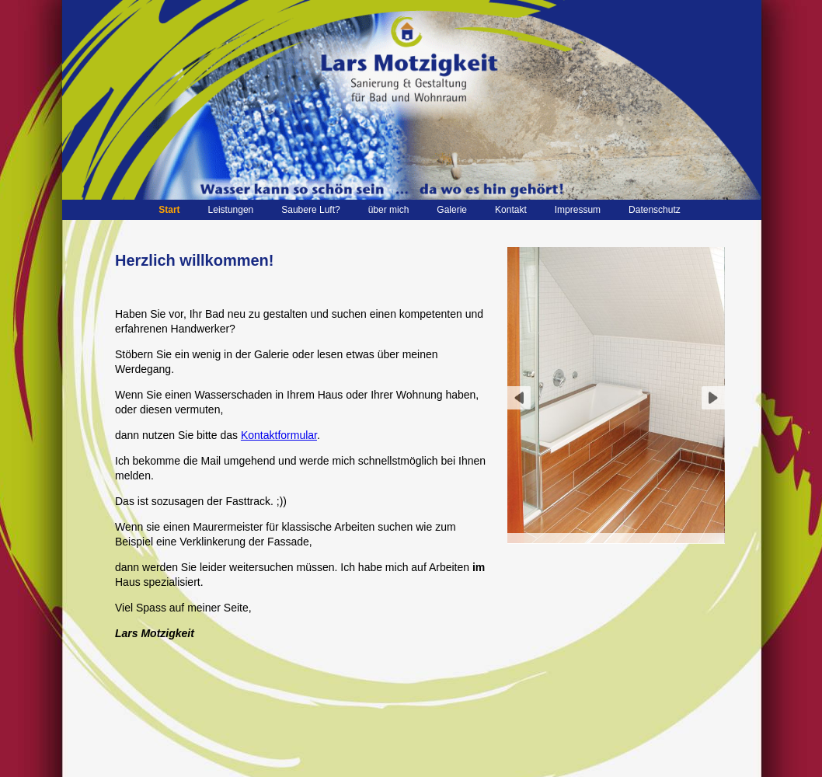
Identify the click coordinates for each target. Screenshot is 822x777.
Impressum (578, 209)
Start (168, 209)
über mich (388, 209)
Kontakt (511, 209)
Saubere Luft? (310, 209)
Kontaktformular (279, 435)
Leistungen (231, 209)
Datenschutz (655, 209)
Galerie (452, 209)
